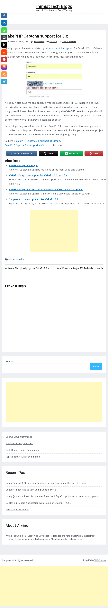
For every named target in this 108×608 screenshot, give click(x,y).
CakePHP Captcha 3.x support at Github (38, 140)
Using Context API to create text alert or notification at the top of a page (46, 483)
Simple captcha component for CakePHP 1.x (34, 199)
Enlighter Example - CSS (19, 443)
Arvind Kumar (39, 42)
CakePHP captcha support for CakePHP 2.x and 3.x (38, 175)
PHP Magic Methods (17, 509)
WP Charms (100, 560)
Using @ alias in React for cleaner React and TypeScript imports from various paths (52, 496)
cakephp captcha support (59, 48)
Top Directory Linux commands (23, 456)
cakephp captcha (16, 259)
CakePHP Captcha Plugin (23, 165)
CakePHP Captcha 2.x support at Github (27, 145)
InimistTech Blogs (54, 6)
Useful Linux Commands (19, 437)
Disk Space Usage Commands (22, 450)
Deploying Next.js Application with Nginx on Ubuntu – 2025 (38, 503)
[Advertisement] (54, 231)
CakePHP (53, 42)
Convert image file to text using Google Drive (31, 489)
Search (9, 361)
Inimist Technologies (38, 539)
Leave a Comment (69, 42)
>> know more (75, 539)
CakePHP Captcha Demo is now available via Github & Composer (46, 189)
